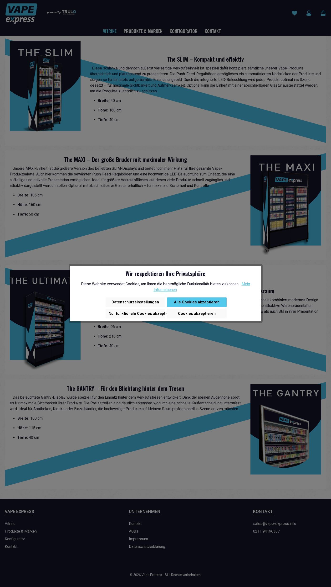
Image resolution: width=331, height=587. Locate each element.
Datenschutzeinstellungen (135, 302)
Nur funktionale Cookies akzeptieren (137, 313)
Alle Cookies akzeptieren (196, 302)
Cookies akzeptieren (197, 313)
